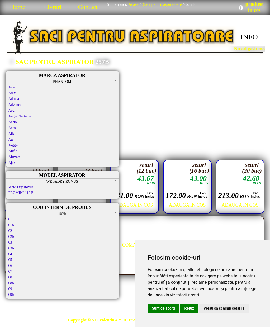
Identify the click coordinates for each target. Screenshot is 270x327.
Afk (11, 134)
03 (10, 242)
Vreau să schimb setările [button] (223, 308)
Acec (12, 87)
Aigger (13, 145)
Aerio (12, 122)
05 (10, 260)
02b (11, 237)
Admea (13, 99)
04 (10, 254)
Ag (10, 139)
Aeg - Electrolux (20, 116)
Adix (12, 93)
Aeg (11, 110)
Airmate (14, 157)
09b (11, 295)
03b (11, 248)
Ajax (12, 163)
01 (10, 219)
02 (10, 231)
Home (17, 6)
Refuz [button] (189, 308)
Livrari (52, 6)
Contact (88, 6)
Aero (12, 128)
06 (10, 266)
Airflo (12, 151)
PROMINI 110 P (20, 193)
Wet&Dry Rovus (20, 187)
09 (10, 289)
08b (11, 283)
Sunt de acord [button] (163, 308)
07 (10, 271)
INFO (249, 37)
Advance (15, 105)
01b (11, 225)
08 (10, 277)
